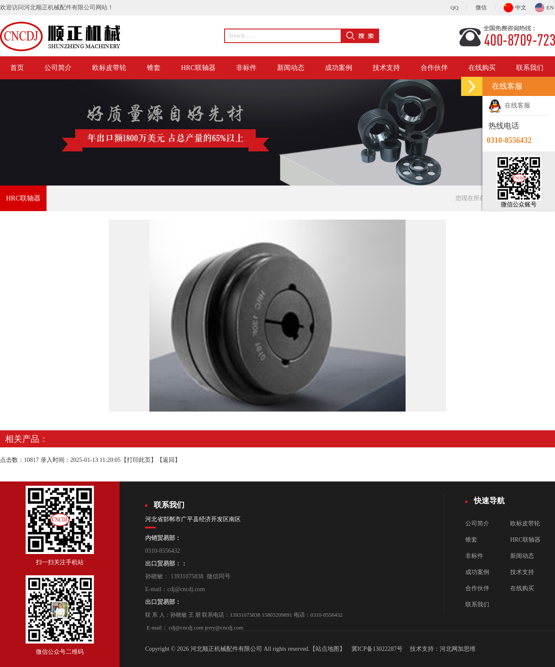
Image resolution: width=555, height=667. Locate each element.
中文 (515, 6)
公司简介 (58, 67)
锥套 (154, 67)
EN (544, 6)
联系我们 (529, 67)
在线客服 (509, 105)
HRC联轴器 (198, 67)
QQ (454, 7)
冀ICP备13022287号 (377, 649)
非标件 (246, 67)
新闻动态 (290, 67)
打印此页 (139, 460)
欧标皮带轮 (109, 67)
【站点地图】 (327, 649)
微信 (481, 7)
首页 (17, 67)
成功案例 (338, 67)
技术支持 (386, 67)
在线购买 (482, 67)
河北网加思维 (458, 649)
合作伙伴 (434, 67)
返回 (169, 460)
